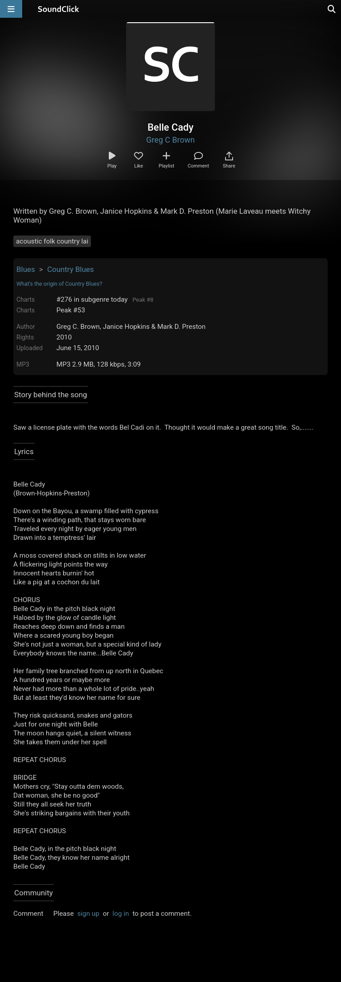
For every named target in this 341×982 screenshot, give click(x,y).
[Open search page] (332, 9)
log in (120, 914)
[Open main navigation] (11, 9)
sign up (88, 914)
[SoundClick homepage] (58, 9)
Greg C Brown (170, 139)
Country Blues (70, 269)
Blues (25, 269)
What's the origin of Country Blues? (59, 283)
